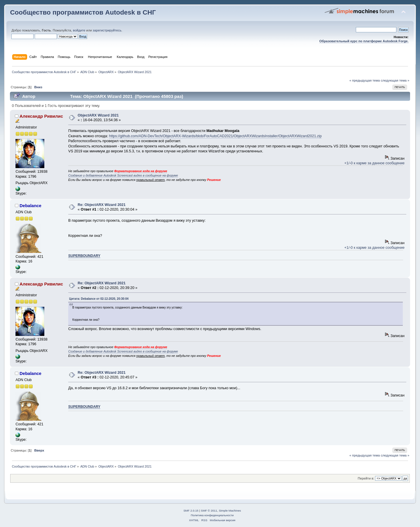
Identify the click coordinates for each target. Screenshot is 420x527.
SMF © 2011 (209, 510)
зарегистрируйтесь (107, 30)
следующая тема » (395, 80)
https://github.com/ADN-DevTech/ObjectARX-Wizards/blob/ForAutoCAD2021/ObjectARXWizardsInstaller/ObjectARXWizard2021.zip (215, 136)
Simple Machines (230, 510)
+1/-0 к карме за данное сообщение (374, 163)
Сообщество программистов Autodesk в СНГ (83, 12)
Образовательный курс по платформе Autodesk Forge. (364, 41)
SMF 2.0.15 (191, 510)
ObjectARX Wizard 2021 (98, 115)
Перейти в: (366, 478)
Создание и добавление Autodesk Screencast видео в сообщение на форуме (123, 175)
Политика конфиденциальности (212, 515)
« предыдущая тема (364, 80)
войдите (79, 30)
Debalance (30, 205)
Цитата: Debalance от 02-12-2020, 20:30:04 (99, 298)
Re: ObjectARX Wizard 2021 (101, 205)
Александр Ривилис (41, 116)
